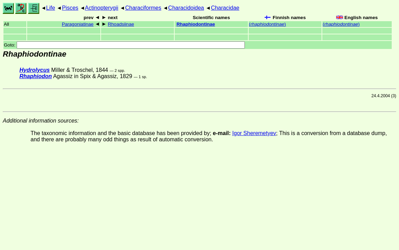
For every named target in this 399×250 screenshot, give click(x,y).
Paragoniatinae (77, 24)
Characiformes (143, 8)
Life (50, 8)
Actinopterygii (101, 8)
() (267, 24)
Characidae (225, 8)
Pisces (70, 8)
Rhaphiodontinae (195, 24)
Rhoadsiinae (121, 24)
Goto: (124, 45)
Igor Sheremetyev (254, 133)
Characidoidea (186, 8)
